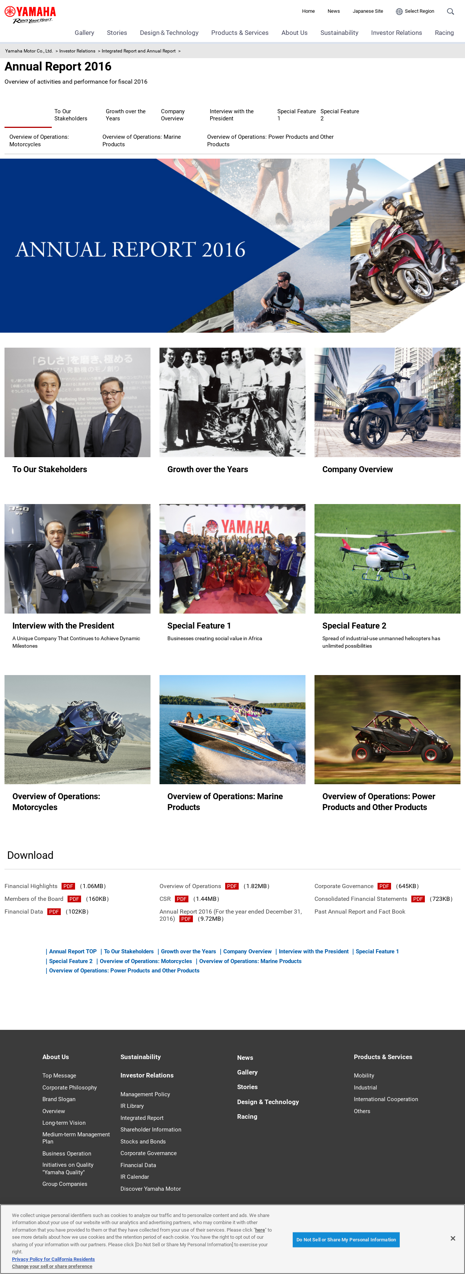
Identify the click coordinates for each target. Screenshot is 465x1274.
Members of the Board (43, 889)
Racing (444, 32)
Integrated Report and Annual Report (139, 51)
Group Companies (64, 1174)
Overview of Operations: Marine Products (317, 124)
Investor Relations (396, 32)
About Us (294, 32)
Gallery (84, 32)
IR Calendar (134, 1167)
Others (362, 1101)
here (260, 1230)
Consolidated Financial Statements (370, 889)
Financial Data (33, 902)
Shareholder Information (150, 1120)
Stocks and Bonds (143, 1131)
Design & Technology (268, 1092)
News (334, 11)
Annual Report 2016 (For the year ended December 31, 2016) (231, 906)
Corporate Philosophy (69, 1078)
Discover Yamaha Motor (150, 1179)
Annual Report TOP (39, 110)
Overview (53, 1101)
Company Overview (261, 110)
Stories (117, 32)
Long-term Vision (64, 1113)
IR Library (132, 1096)
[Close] (453, 1238)
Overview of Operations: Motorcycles (194, 124)
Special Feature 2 (102, 124)
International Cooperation (386, 1089)
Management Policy (145, 1084)
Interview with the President (342, 110)
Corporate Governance (353, 876)
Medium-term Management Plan (76, 1129)
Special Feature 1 (37, 124)
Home (308, 11)
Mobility (364, 1066)
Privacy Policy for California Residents (53, 1259)
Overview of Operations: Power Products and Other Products (95, 138)
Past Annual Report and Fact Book (360, 902)
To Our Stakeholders (110, 110)
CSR (174, 889)
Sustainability (339, 32)
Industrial (365, 1078)
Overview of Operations (199, 876)
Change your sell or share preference (52, 1266)
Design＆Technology (169, 32)
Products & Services (240, 32)
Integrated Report (142, 1108)
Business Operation (66, 1144)
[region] (232, 1239)
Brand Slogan (58, 1089)
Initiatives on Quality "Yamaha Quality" (67, 1159)
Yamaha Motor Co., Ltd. (29, 51)
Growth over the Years (187, 110)
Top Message (59, 1066)
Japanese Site (368, 11)
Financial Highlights (40, 876)
